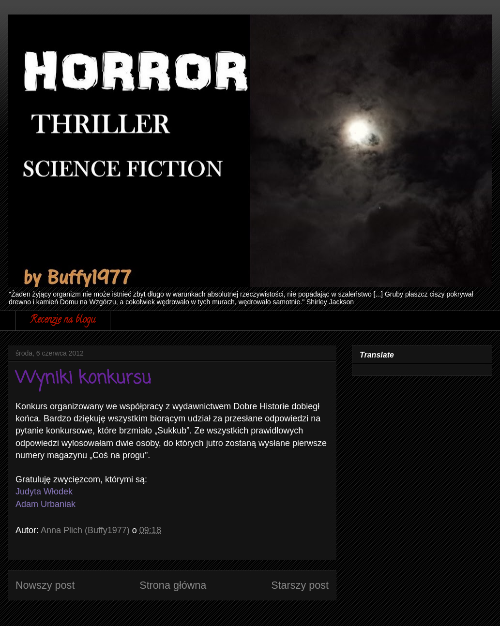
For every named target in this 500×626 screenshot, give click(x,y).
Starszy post (300, 585)
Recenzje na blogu (62, 320)
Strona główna (172, 585)
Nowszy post (45, 585)
